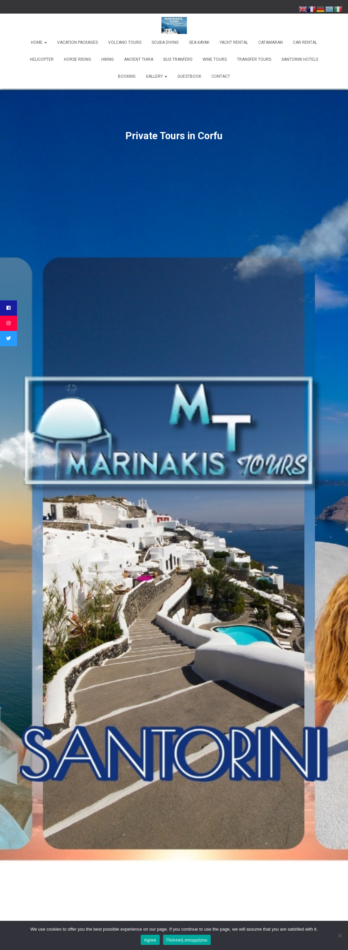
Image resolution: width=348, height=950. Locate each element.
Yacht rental (234, 42)
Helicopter (42, 59)
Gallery (156, 76)
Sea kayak (199, 42)
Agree (150, 940)
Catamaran (270, 42)
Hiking (107, 59)
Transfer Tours (254, 59)
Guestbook (189, 76)
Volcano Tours (124, 42)
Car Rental (305, 42)
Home (39, 42)
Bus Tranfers (177, 59)
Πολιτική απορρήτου (187, 940)
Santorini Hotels (299, 59)
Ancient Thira (138, 59)
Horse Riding (77, 59)
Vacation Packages (77, 42)
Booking (127, 76)
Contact (220, 76)
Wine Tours (215, 59)
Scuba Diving (165, 42)
